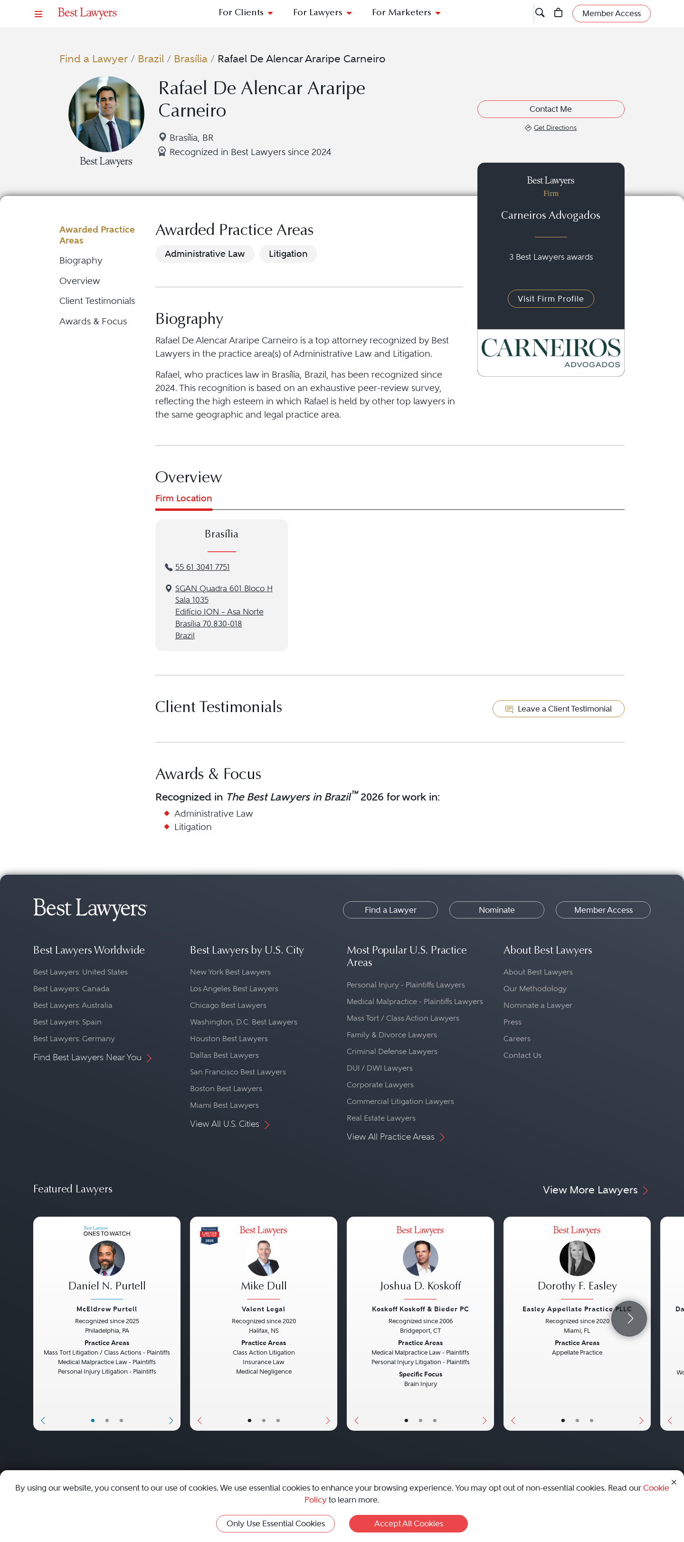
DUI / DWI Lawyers (380, 1068)
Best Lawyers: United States (80, 971)
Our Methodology (535, 988)
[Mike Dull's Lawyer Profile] (264, 1264)
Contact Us (523, 1055)
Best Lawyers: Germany (74, 1038)
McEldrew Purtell (106, 1309)
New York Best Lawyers (230, 971)
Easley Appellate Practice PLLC (577, 1309)
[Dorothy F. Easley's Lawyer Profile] (577, 1264)
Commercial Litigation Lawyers (400, 1101)
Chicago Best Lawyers (228, 1005)
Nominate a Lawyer (538, 1005)
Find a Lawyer (93, 58)
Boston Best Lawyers (226, 1088)
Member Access (603, 910)
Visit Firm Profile (551, 298)
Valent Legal (263, 1309)
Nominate (497, 910)
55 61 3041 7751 (202, 567)
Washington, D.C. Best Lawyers (243, 1021)
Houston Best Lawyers (229, 1038)
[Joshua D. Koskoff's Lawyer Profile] (420, 1264)
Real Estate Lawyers (381, 1117)
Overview (79, 280)
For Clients (241, 13)
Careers (517, 1038)
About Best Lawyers (538, 971)
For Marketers (401, 13)
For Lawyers (317, 13)
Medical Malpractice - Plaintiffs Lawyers (415, 1001)
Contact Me (551, 109)
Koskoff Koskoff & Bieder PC (420, 1309)
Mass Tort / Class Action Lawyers (403, 1018)
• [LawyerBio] (107, 1420)
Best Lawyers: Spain (67, 1021)
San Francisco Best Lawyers (238, 1071)
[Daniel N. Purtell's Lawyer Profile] (107, 1264)
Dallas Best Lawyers (224, 1055)
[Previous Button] (40, 1324)
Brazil (151, 58)
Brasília (191, 58)
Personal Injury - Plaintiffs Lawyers (406, 984)
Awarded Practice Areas (97, 234)
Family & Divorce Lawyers (392, 1034)
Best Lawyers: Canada (71, 988)
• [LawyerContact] (121, 1420)
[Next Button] (173, 1324)
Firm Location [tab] (183, 498)
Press (513, 1021)
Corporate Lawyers (380, 1084)
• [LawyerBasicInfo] (92, 1420)
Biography (81, 260)
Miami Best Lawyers (224, 1105)
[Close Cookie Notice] (674, 1481)
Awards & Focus (93, 321)
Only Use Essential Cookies (276, 1523)
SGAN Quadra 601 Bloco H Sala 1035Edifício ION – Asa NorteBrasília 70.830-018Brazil (224, 612)
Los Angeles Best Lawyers (234, 988)
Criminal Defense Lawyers (392, 1051)
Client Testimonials (97, 300)
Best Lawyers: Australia (73, 1005)
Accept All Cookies (408, 1523)
